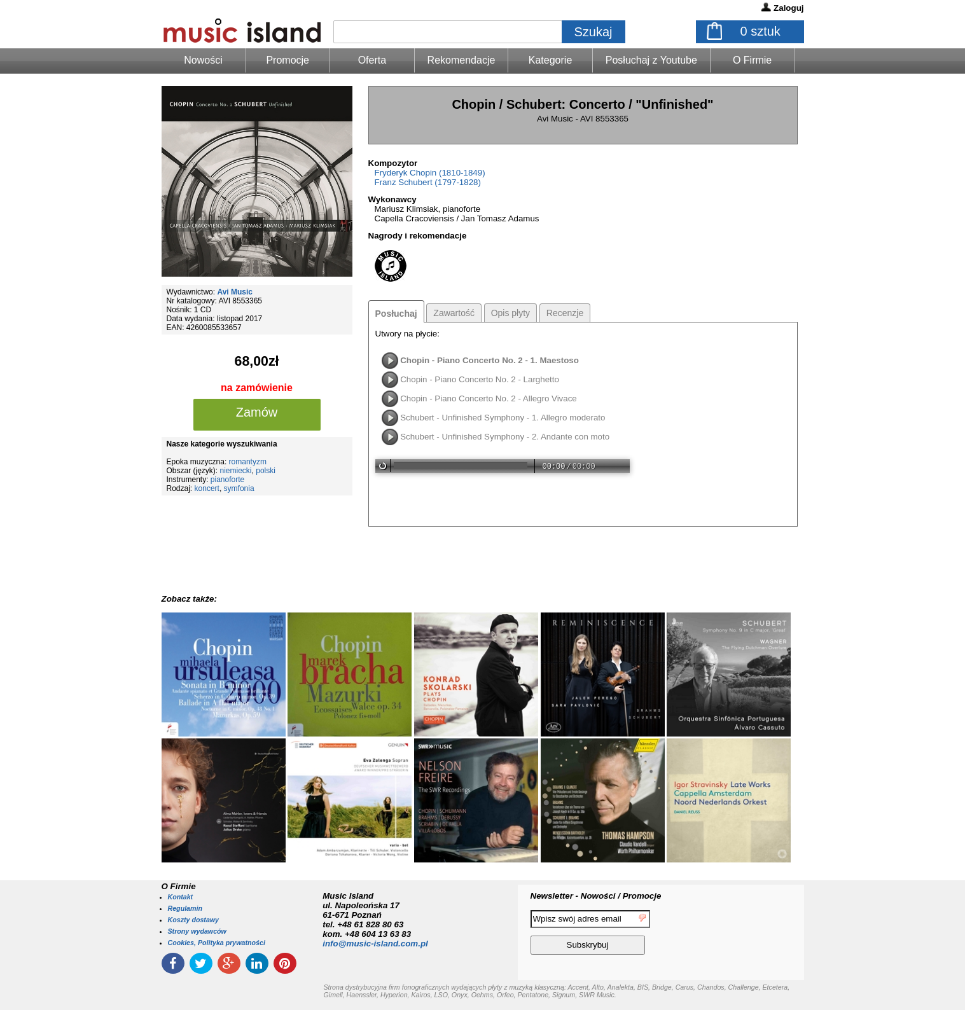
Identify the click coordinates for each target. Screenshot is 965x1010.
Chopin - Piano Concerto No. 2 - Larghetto (479, 379)
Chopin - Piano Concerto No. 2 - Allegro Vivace (488, 398)
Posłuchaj (396, 313)
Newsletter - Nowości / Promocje (596, 896)
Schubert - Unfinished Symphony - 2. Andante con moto (504, 436)
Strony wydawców (197, 931)
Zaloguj (788, 8)
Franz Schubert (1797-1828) (428, 182)
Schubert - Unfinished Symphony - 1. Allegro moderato (502, 417)
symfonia (239, 488)
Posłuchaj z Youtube (651, 60)
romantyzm (248, 461)
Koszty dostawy (193, 920)
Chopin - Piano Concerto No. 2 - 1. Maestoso (489, 360)
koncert (207, 488)
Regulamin (185, 908)
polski (265, 470)
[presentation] (752, 934)
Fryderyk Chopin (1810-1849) (430, 172)
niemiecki (236, 470)
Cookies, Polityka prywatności (216, 942)
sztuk (760, 31)
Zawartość (454, 313)
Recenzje (564, 313)
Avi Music (235, 291)
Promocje (287, 60)
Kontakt (180, 897)
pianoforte (227, 479)
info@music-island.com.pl (375, 943)
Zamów (257, 412)
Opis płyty (510, 313)
